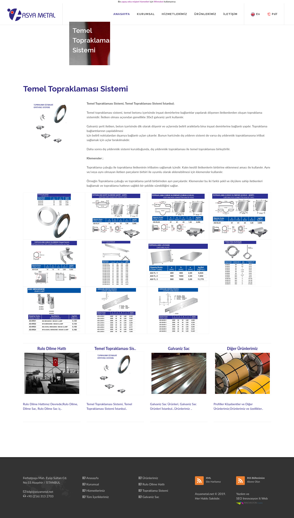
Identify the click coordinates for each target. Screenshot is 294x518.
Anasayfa (90, 478)
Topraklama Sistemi (153, 490)
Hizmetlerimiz (93, 490)
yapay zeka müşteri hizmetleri (135, 1)
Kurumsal (90, 484)
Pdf (272, 14)
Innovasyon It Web (252, 500)
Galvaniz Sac (149, 497)
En (255, 14)
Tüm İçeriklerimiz (95, 497)
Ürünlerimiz (148, 478)
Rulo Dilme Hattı (152, 484)
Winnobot (158, 1)
